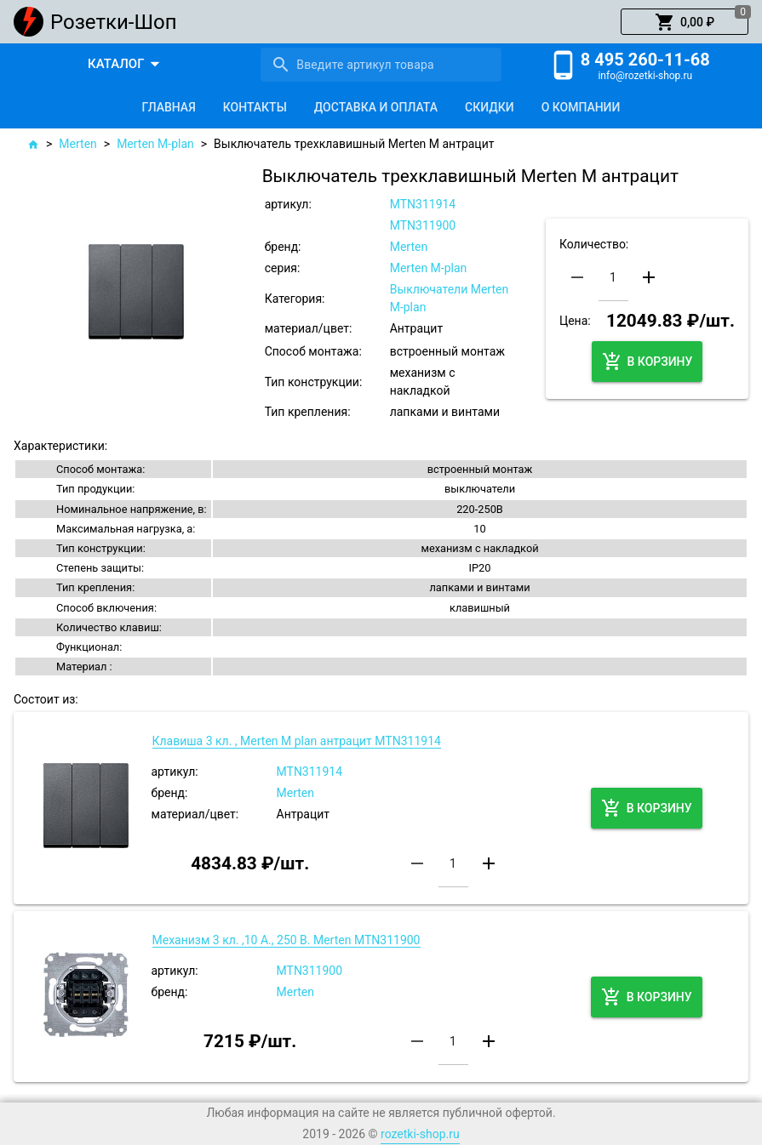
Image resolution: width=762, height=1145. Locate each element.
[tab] (169, 107)
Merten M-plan (155, 144)
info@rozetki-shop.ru (645, 76)
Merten (77, 144)
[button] (684, 22)
